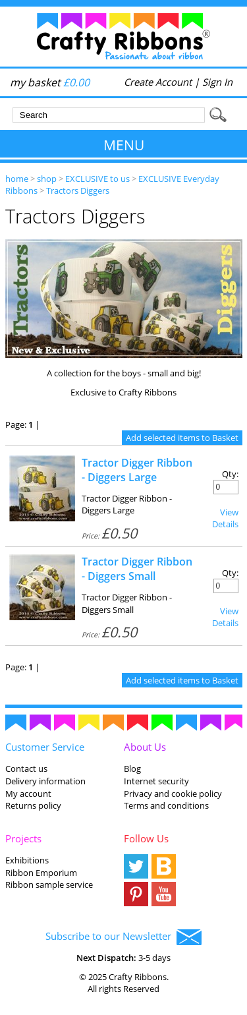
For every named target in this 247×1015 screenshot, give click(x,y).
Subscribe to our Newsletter (123, 937)
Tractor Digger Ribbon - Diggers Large (137, 469)
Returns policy (33, 805)
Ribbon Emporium (41, 873)
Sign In (217, 81)
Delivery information (45, 781)
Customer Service (44, 746)
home (16, 179)
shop (47, 179)
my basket (50, 82)
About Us (145, 746)
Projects (23, 838)
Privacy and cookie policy (173, 793)
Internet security (156, 781)
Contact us (26, 768)
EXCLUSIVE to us (97, 179)
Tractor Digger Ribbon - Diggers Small (137, 568)
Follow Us (146, 838)
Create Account (158, 81)
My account (28, 793)
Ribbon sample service (49, 884)
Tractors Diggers (77, 190)
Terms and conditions (166, 805)
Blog (132, 768)
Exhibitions (27, 860)
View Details (225, 518)
